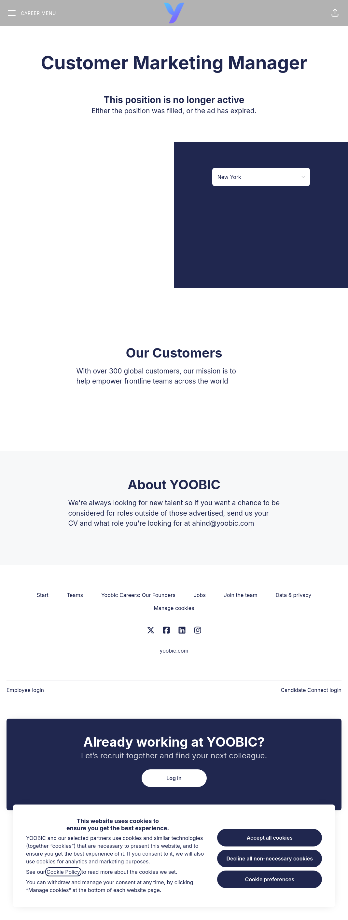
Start (43, 595)
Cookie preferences (269, 879)
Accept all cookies (270, 837)
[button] (335, 13)
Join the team (241, 595)
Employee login (25, 690)
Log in (174, 778)
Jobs (200, 595)
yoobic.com (174, 650)
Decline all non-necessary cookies (269, 858)
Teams (75, 595)
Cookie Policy (63, 872)
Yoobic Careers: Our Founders (138, 595)
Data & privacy (293, 595)
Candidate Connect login (311, 690)
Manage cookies (174, 608)
